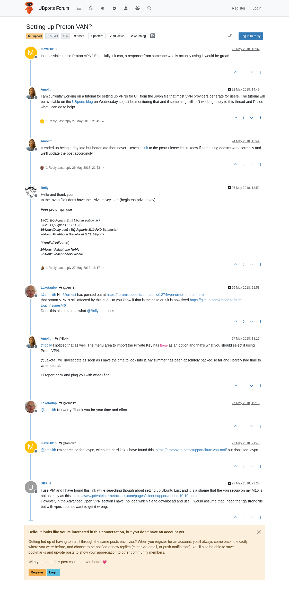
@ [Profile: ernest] (69, 295)
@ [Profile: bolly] (46, 345)
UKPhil (46, 483)
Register (37, 572)
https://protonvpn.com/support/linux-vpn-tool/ (191, 450)
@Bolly (62, 338)
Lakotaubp (49, 287)
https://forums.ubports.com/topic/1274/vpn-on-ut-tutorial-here (155, 295)
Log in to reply (251, 36)
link (145, 148)
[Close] (259, 532)
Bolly (45, 188)
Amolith (47, 89)
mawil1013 (49, 49)
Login (53, 572)
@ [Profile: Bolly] (93, 311)
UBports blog (82, 102)
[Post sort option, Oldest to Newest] (230, 36)
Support (35, 36)
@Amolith (67, 288)
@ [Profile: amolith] (48, 295)
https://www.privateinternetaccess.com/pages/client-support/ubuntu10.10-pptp (135, 496)
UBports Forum (54, 8)
